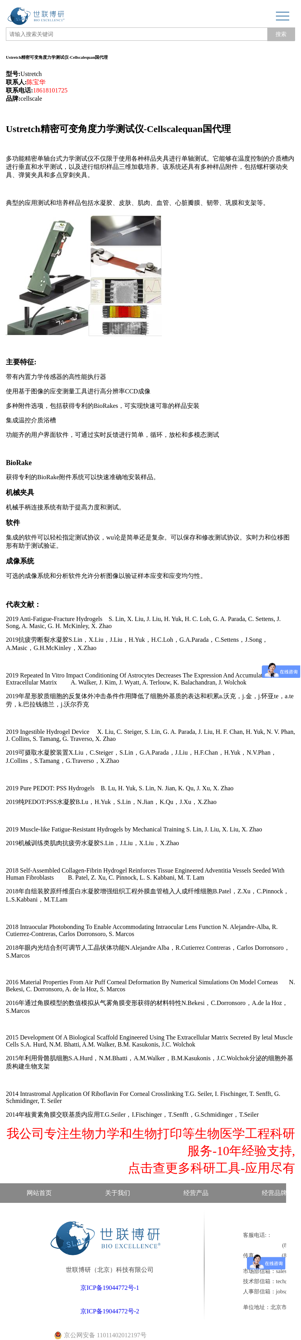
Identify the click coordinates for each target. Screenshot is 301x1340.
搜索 (281, 34)
